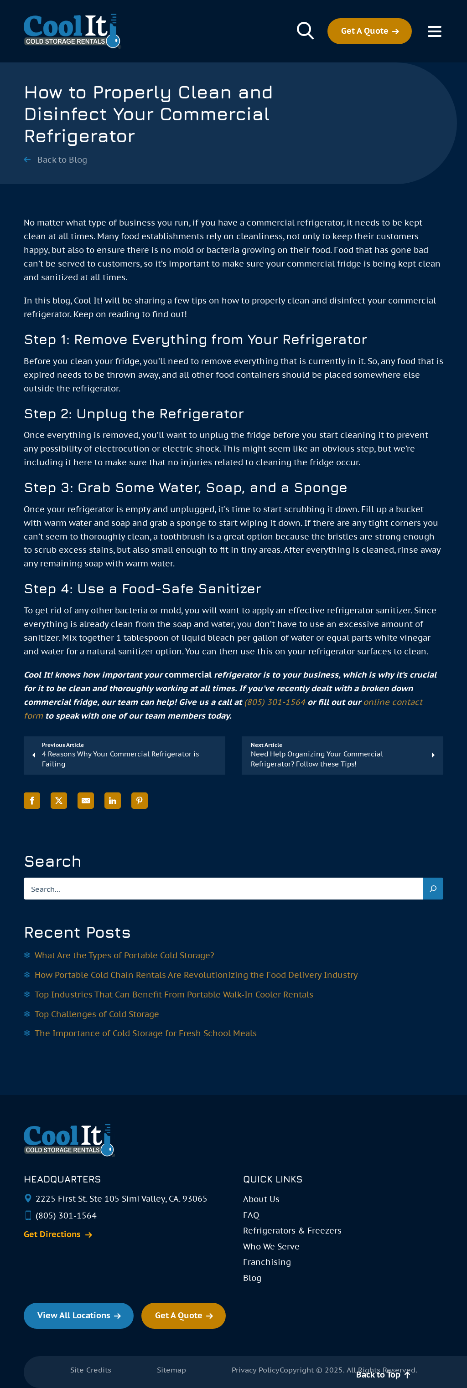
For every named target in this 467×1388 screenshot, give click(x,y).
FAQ (251, 1215)
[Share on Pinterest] (139, 800)
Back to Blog (62, 160)
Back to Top (378, 1374)
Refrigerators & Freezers (292, 1230)
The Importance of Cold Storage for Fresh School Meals (146, 1033)
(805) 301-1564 (274, 702)
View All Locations (73, 1315)
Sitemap (171, 1369)
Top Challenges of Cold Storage (97, 1014)
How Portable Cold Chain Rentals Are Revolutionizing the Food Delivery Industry (196, 975)
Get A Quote (365, 31)
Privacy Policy (256, 1369)
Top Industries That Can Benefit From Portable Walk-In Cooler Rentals (174, 994)
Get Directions (52, 1234)
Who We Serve (271, 1246)
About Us (261, 1199)
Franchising (267, 1262)
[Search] (433, 889)
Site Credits (90, 1369)
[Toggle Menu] (434, 31)
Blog (252, 1278)
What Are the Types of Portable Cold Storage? (124, 955)
